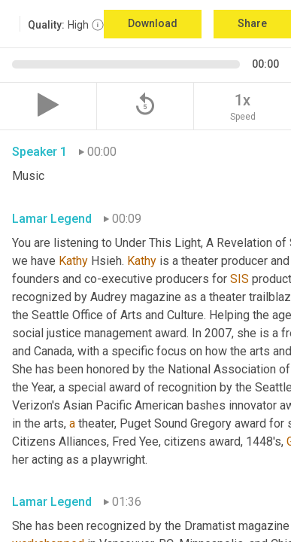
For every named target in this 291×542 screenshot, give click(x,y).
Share (252, 23)
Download (152, 23)
